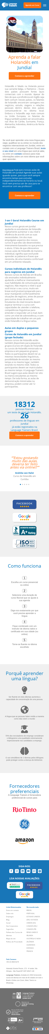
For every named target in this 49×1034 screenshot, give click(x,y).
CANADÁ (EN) (32, 926)
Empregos (10, 916)
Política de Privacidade (14, 942)
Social (8, 923)
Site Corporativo (12, 926)
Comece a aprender (24, 76)
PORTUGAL (31, 913)
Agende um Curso (32, 5)
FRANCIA (30, 951)
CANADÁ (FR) (31, 929)
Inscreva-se (8, 169)
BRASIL (29, 910)
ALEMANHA (31, 945)
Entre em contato (12, 910)
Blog (7, 920)
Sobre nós (9, 913)
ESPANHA (30, 948)
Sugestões (10, 929)
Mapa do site (11, 938)
